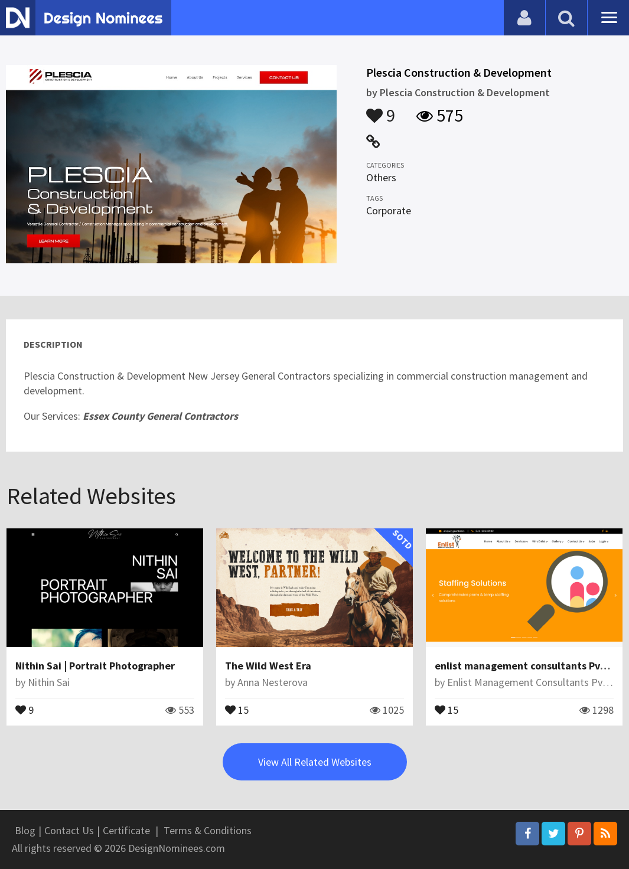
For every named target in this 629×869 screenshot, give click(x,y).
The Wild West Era (268, 665)
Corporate (388, 210)
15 (237, 709)
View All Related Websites (314, 762)
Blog (25, 830)
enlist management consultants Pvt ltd (528, 665)
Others (381, 177)
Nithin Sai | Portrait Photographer (95, 665)
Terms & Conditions (208, 830)
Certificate (126, 830)
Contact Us (69, 830)
